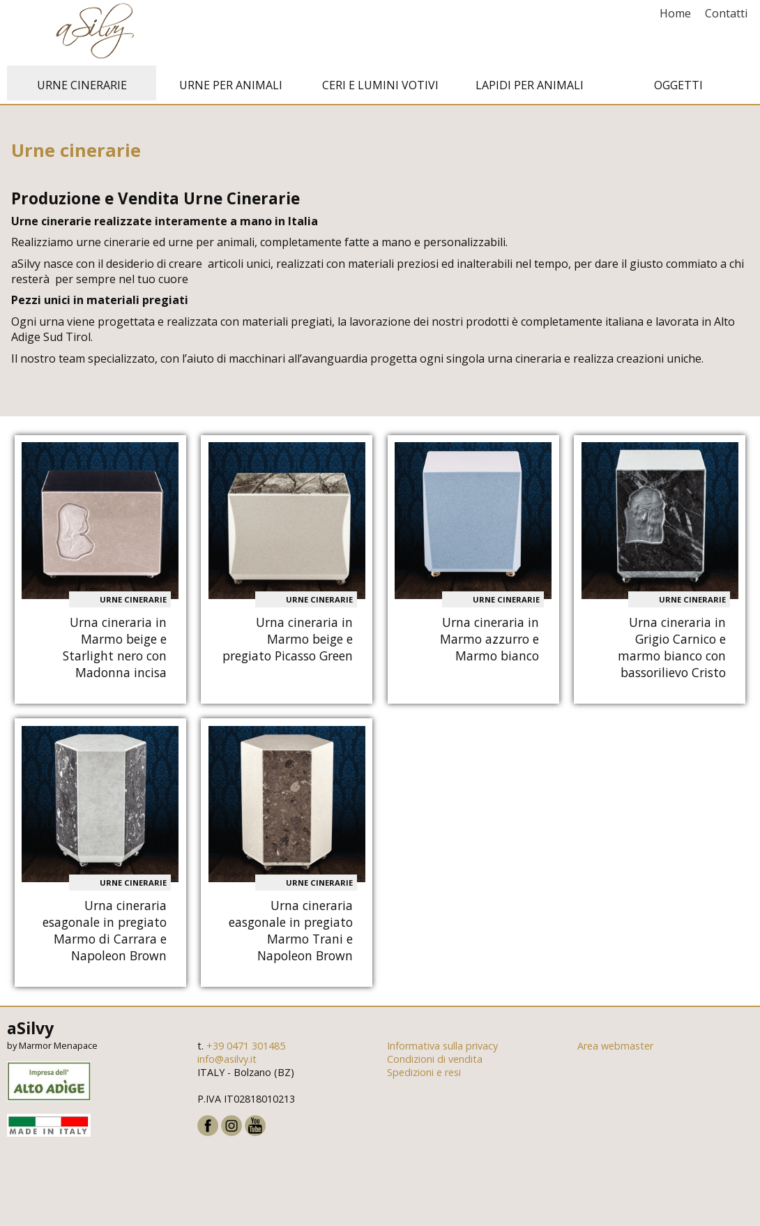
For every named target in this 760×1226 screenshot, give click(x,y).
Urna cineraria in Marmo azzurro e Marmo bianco (489, 639)
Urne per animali (230, 85)
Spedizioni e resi (424, 1073)
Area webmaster (615, 1046)
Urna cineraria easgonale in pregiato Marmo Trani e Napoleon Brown (291, 931)
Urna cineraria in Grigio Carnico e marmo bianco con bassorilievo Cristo (672, 647)
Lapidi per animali (530, 85)
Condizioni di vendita (434, 1059)
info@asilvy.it (227, 1059)
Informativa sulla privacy (442, 1046)
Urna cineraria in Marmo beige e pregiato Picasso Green (287, 639)
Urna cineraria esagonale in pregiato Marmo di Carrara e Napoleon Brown (105, 931)
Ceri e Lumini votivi (380, 85)
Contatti (726, 13)
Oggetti (678, 85)
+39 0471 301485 (245, 1046)
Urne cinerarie (82, 85)
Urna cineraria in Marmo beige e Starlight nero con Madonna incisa (115, 647)
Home (675, 13)
